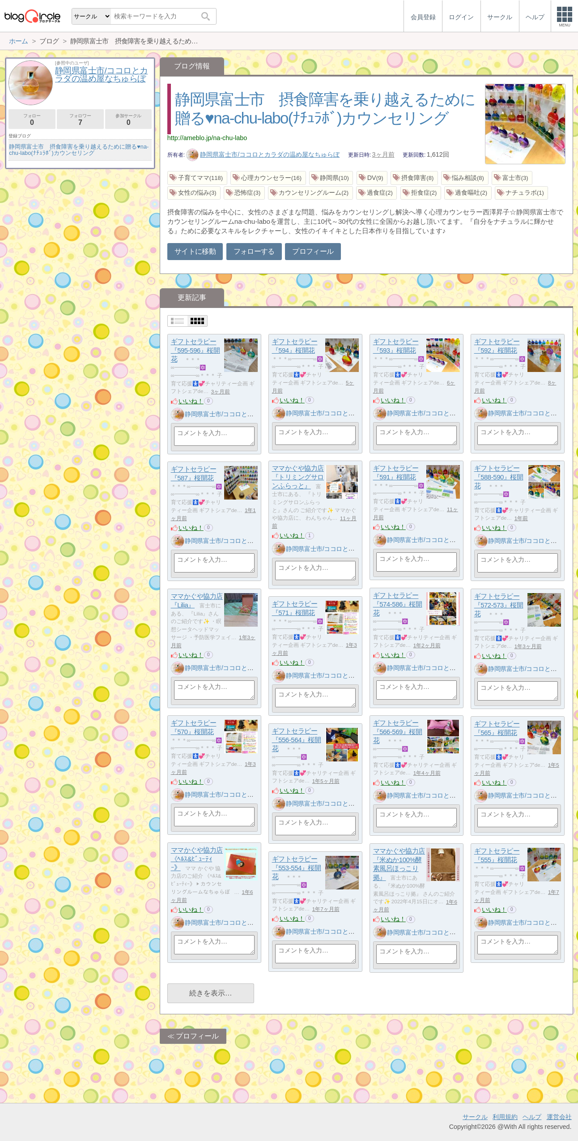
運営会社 (559, 1116)
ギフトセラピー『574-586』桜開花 (397, 604)
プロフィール (312, 251)
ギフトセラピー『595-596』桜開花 (195, 350)
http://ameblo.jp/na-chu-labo (207, 137)
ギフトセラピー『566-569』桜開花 (397, 731)
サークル (475, 1116)
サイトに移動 (195, 251)
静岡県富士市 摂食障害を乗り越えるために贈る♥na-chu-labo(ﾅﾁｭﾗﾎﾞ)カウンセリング (79, 149)
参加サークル (128, 119)
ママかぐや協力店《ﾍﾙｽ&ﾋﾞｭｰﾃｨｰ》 (197, 859)
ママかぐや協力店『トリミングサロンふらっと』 (298, 477)
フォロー (31, 119)
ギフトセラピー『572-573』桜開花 (498, 605)
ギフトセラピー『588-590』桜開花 (498, 477)
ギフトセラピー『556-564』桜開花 (296, 739)
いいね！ (191, 401)
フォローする (254, 251)
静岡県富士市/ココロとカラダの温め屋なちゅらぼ (263, 154)
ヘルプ (532, 1116)
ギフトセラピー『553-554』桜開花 (296, 867)
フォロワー (80, 119)
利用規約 (505, 1116)
